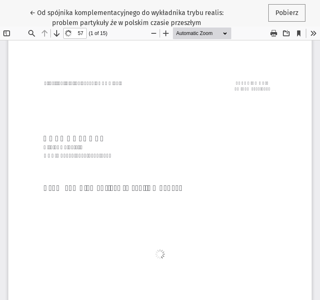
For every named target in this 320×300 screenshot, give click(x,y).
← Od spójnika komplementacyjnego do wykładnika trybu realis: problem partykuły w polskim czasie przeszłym (127, 17)
